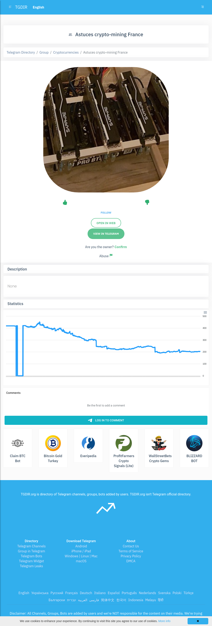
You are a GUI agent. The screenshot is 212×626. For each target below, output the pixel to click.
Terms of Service (131, 551)
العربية (82, 600)
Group (44, 52)
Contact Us (131, 546)
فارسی (94, 600)
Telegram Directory (21, 52)
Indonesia (135, 600)
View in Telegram (106, 234)
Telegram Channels (31, 546)
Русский (57, 593)
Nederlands (147, 593)
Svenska (164, 593)
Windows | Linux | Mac (81, 556)
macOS (81, 561)
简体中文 (107, 600)
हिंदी (160, 600)
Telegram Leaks (31, 566)
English (23, 593)
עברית (71, 600)
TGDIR (21, 7)
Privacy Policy (131, 556)
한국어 (121, 600)
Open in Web (106, 223)
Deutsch (86, 593)
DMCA (130, 561)
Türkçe (188, 593)
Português (129, 593)
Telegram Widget (31, 561)
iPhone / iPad (81, 551)
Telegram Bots (31, 556)
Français (71, 593)
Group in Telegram (31, 551)
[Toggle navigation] (202, 7)
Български (57, 600)
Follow (106, 212)
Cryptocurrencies (66, 52)
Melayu (150, 600)
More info (164, 621)
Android (81, 546)
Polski (177, 593)
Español (113, 593)
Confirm (120, 247)
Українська (39, 593)
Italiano (100, 593)
